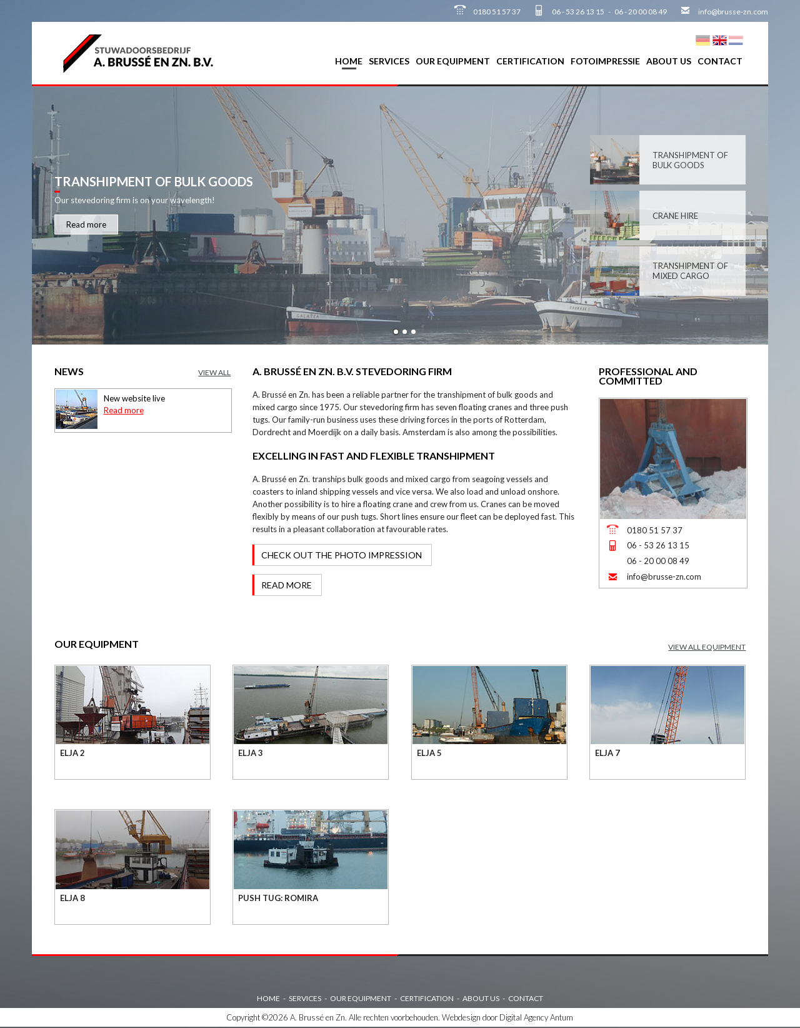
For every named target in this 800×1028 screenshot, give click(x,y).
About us (668, 61)
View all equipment (707, 647)
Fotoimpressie (605, 61)
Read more (86, 224)
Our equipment (453, 61)
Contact (720, 61)
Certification (530, 61)
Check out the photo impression (341, 555)
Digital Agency (523, 1017)
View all (214, 372)
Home (348, 61)
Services (389, 61)
